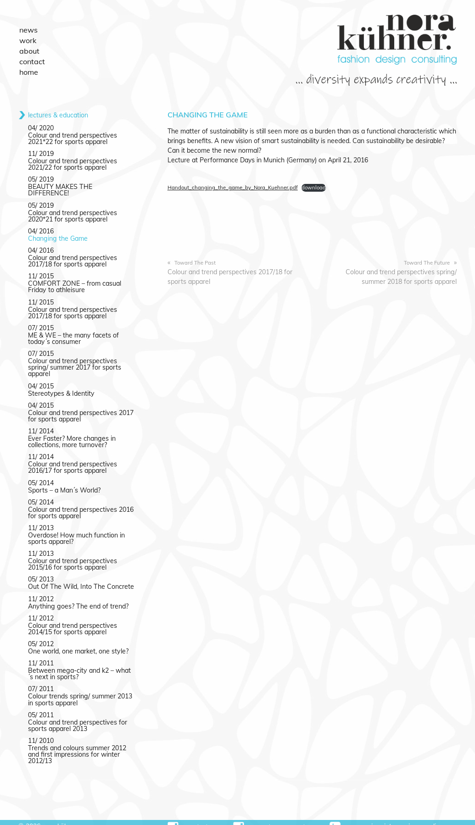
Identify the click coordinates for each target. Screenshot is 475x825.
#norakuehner (192, 817)
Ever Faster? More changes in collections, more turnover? (71, 433)
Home (27, 67)
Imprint (383, 817)
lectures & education (58, 115)
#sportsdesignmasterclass (273, 817)
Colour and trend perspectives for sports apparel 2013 (77, 716)
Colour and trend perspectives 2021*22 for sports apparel (72, 138)
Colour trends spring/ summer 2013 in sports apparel (80, 690)
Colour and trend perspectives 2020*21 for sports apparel (72, 208)
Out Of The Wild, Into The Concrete (80, 578)
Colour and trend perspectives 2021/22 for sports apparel (72, 163)
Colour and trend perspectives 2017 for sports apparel (80, 407)
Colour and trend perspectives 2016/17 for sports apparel (72, 459)
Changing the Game (57, 231)
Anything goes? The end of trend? (77, 597)
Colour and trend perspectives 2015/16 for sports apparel (72, 555)
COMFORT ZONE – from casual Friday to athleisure (74, 279)
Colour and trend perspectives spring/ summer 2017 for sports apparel (74, 359)
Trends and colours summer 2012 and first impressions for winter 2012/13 (77, 744)
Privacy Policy (423, 817)
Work (26, 39)
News (27, 29)
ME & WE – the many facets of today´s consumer (73, 330)
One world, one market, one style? (78, 642)
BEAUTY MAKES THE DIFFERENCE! (80, 186)
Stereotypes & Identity (61, 385)
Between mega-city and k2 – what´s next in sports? (79, 664)
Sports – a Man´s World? (64, 481)
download (313, 187)
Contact (31, 57)
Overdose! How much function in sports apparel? (76, 529)
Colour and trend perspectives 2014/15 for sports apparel (72, 619)
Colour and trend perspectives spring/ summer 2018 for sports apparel (401, 271)
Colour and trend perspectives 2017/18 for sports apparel (230, 271)
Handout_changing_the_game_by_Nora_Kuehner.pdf (232, 187)
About (28, 48)
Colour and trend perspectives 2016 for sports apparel (80, 504)
